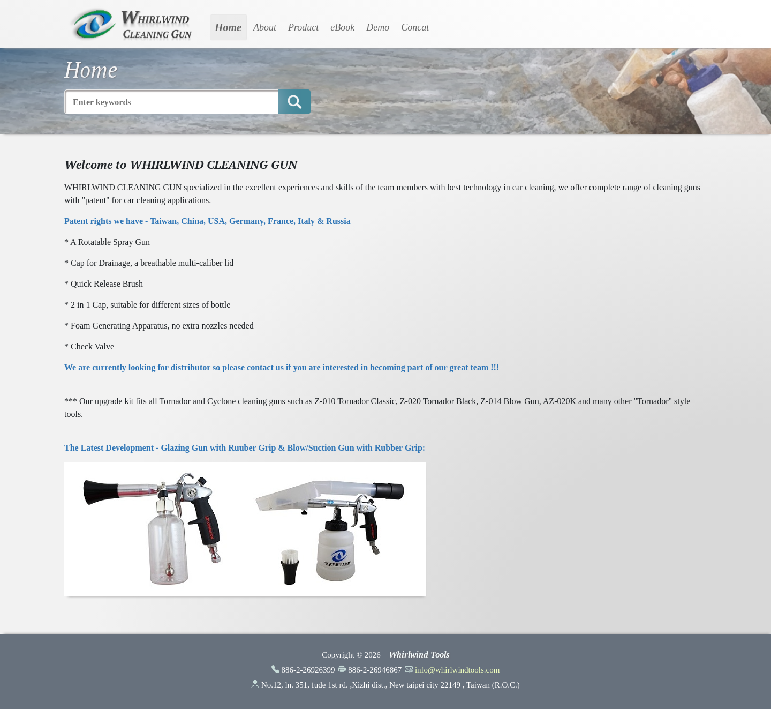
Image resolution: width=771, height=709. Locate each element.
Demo (377, 27)
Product (303, 27)
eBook (342, 27)
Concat (415, 27)
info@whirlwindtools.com (457, 670)
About (264, 27)
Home (228, 27)
